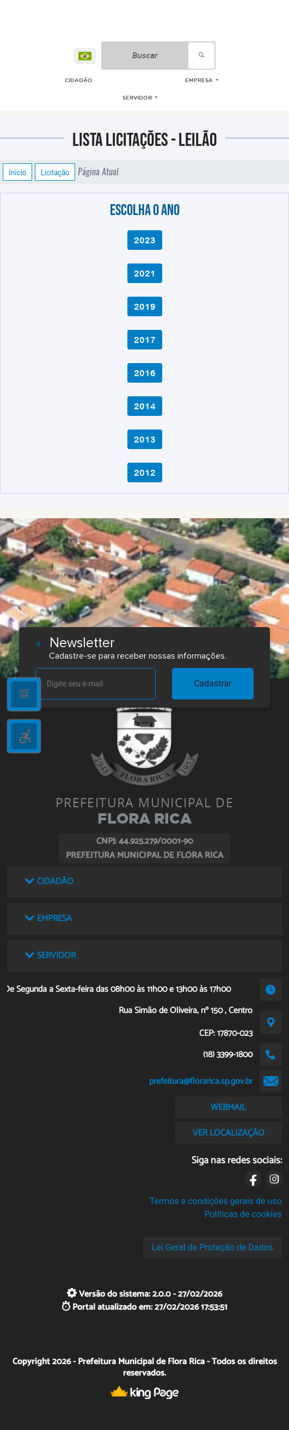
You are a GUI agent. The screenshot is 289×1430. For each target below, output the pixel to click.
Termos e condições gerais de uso (216, 1201)
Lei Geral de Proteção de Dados (212, 1247)
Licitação (55, 172)
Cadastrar (213, 683)
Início (17, 172)
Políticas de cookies (242, 1214)
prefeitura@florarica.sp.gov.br (201, 1081)
